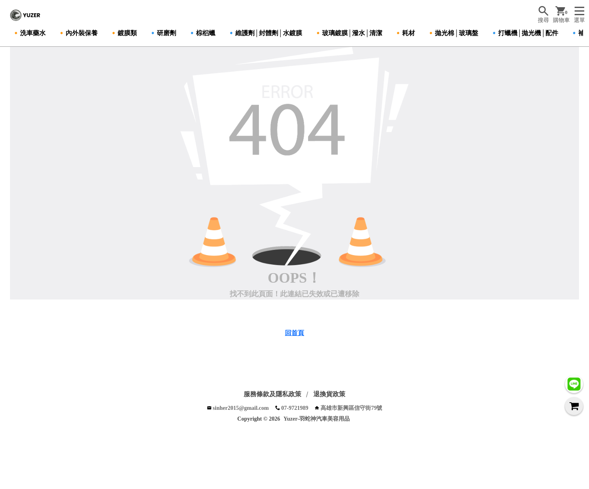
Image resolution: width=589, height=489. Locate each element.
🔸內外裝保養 (78, 33)
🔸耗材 (404, 33)
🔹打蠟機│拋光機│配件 (524, 33)
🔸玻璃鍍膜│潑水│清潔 (348, 33)
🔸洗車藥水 (29, 33)
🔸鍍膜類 (123, 33)
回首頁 (294, 332)
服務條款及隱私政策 (272, 394)
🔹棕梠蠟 (201, 33)
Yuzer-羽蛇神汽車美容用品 (317, 419)
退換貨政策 (329, 394)
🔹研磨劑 (162, 33)
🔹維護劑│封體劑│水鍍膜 (264, 33)
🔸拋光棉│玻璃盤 (452, 33)
